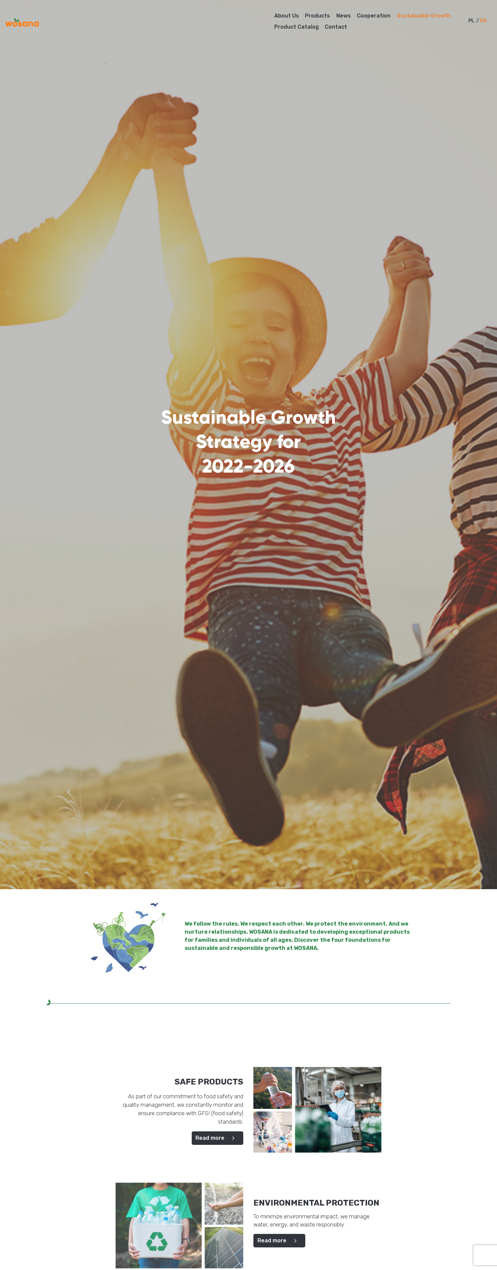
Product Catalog (296, 27)
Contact (336, 27)
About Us (286, 15)
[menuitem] (471, 21)
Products (317, 15)
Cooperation (374, 15)
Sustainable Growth (424, 15)
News (343, 15)
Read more (217, 1138)
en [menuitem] (483, 21)
